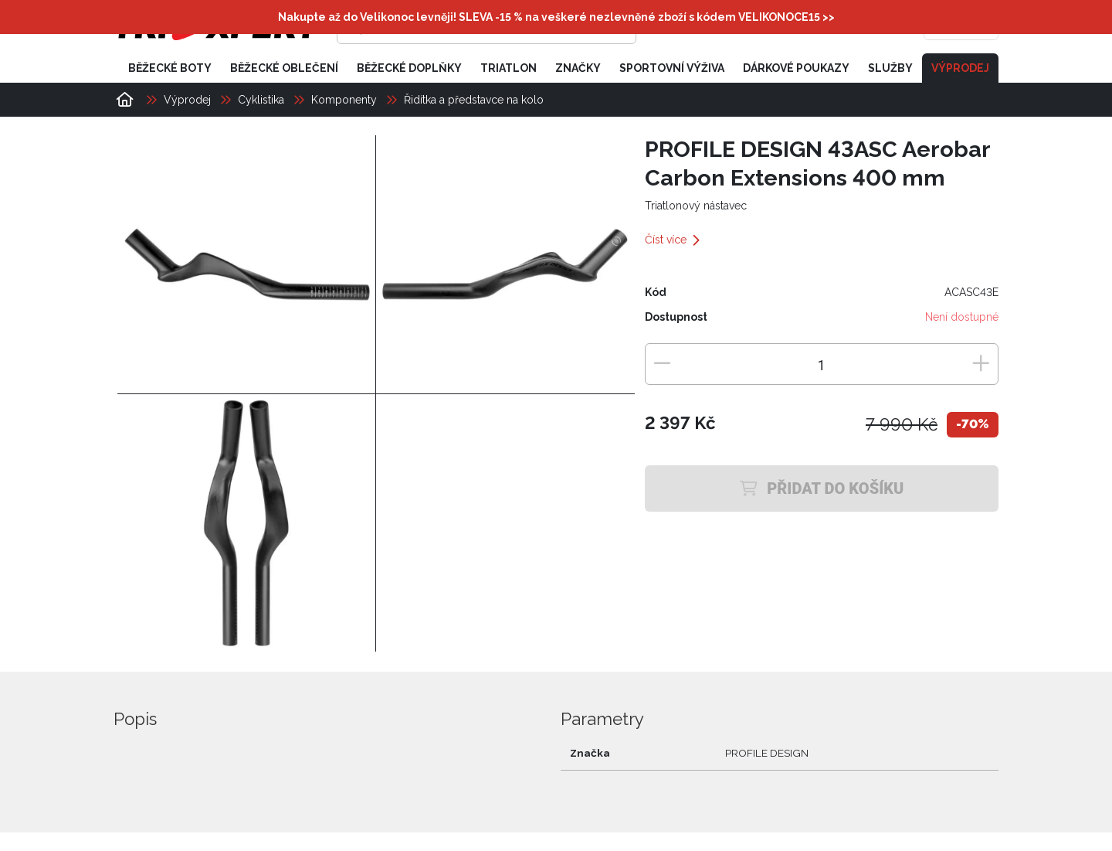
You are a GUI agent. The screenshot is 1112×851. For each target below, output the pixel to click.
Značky (578, 68)
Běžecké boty (170, 68)
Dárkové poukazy (796, 68)
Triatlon (508, 68)
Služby (890, 68)
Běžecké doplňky (409, 68)
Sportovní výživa (671, 68)
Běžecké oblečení (284, 68)
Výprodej (960, 68)
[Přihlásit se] (761, 27)
